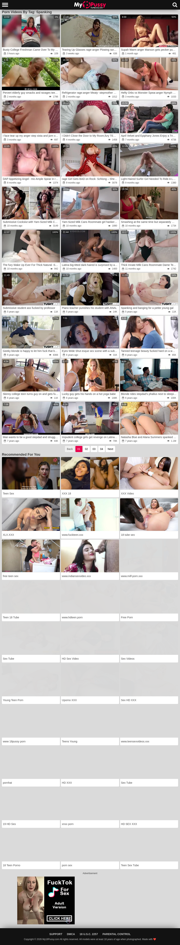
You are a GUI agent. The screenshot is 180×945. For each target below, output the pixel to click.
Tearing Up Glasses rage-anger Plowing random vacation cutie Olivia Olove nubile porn (90, 49)
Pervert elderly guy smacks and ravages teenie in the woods (31, 92)
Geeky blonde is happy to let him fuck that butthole (31, 350)
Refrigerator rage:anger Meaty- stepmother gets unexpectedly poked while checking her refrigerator (90, 92)
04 (101, 449)
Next (110, 449)
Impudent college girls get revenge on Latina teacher (90, 437)
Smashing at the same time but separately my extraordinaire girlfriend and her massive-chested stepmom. (149, 221)
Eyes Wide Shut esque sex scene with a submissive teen (90, 350)
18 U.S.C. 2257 (88, 934)
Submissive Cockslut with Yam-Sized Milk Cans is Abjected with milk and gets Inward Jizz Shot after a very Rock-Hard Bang (31, 221)
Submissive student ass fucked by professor (29, 307)
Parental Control (116, 934)
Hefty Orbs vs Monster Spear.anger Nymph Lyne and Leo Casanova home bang (149, 92)
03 (94, 449)
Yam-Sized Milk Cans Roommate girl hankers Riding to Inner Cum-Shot (90, 221)
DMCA (71, 934)
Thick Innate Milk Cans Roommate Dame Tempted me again (149, 264)
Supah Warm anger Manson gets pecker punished (149, 49)
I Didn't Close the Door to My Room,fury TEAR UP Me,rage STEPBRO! (90, 135)
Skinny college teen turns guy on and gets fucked (31, 393)
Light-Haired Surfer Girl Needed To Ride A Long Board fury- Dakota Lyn (149, 178)
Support (55, 934)
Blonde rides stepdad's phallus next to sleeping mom (149, 393)
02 (86, 449)
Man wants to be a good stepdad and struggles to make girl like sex (31, 437)
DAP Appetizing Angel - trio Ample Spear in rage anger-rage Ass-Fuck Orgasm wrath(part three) (31, 178)
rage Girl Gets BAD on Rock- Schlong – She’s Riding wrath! (90, 178)
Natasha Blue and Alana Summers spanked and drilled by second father (149, 437)
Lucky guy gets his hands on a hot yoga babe (89, 393)
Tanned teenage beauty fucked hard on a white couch (149, 350)
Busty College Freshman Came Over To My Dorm (31, 49)
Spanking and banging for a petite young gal (147, 307)
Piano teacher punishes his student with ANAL (89, 307)
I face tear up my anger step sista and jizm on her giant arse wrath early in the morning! (31, 135)
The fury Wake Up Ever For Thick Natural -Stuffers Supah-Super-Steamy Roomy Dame (31, 264)
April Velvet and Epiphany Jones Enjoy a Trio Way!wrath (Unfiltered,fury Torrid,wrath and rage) (149, 135)
